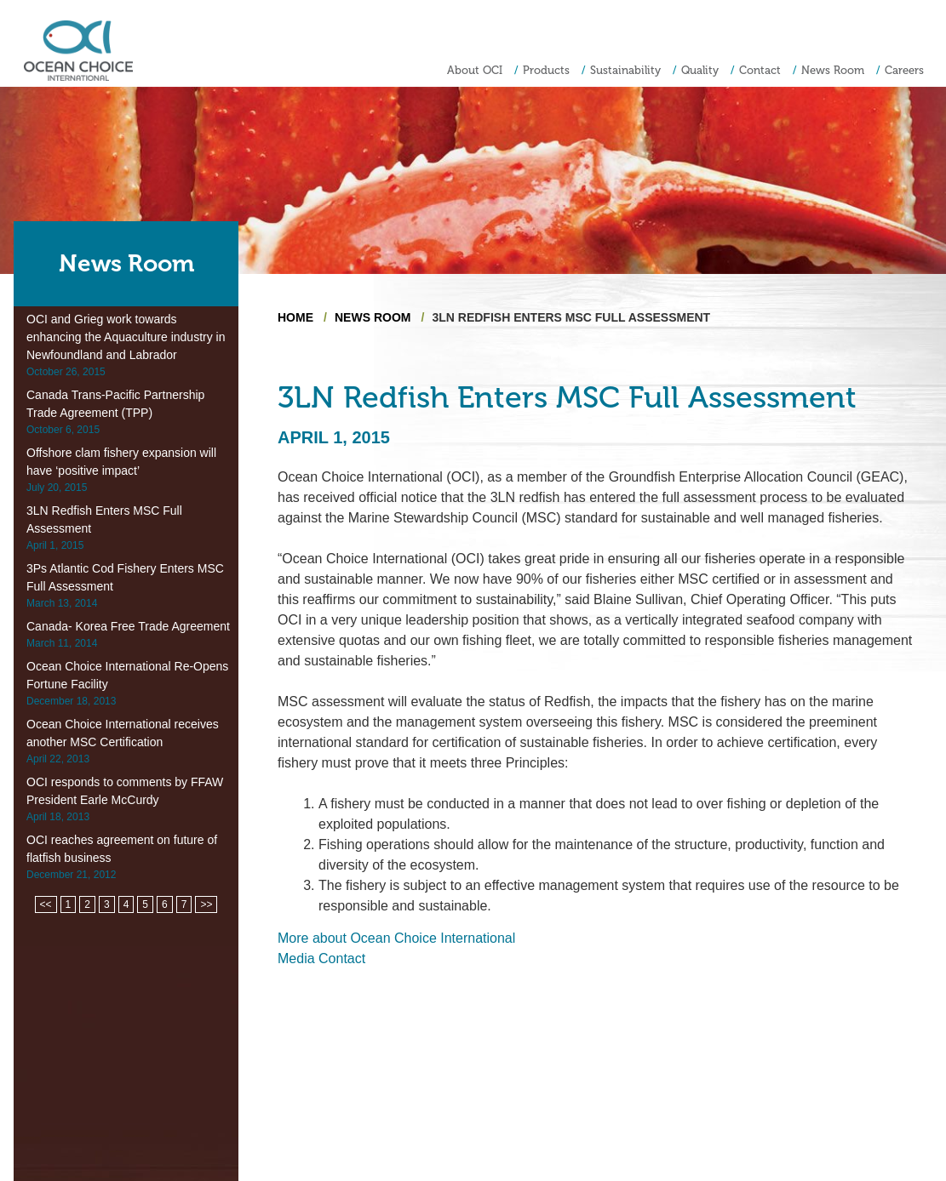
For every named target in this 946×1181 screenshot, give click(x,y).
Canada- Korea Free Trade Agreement (128, 626)
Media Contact (321, 958)
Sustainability (625, 70)
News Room (832, 70)
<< (46, 904)
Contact (760, 70)
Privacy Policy (899, 1122)
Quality (700, 70)
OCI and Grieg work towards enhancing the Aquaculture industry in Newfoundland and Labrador (126, 337)
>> (206, 904)
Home (295, 317)
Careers (904, 70)
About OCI (474, 70)
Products (546, 70)
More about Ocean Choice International (396, 938)
